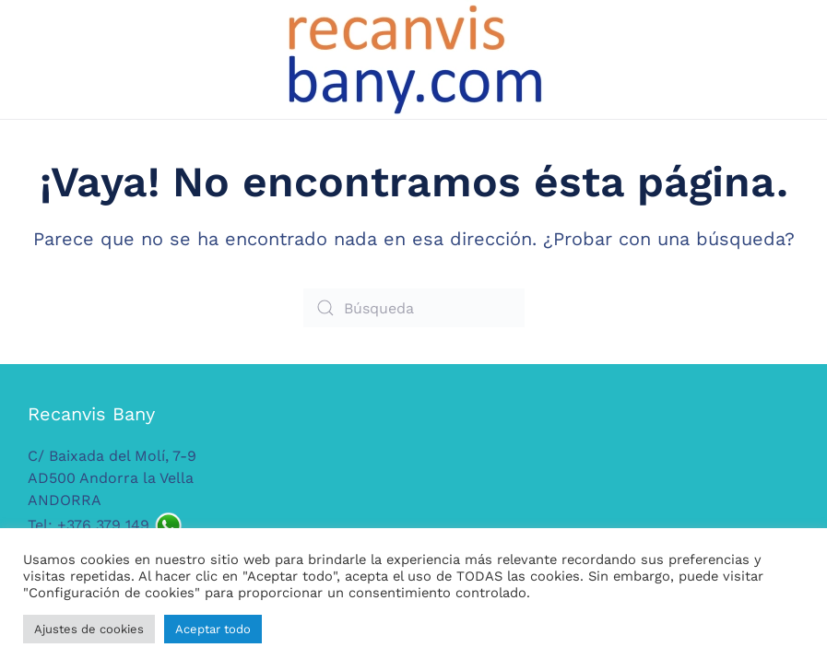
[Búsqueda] (414, 307)
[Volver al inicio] (414, 59)
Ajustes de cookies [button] (89, 629)
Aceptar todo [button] (213, 629)
